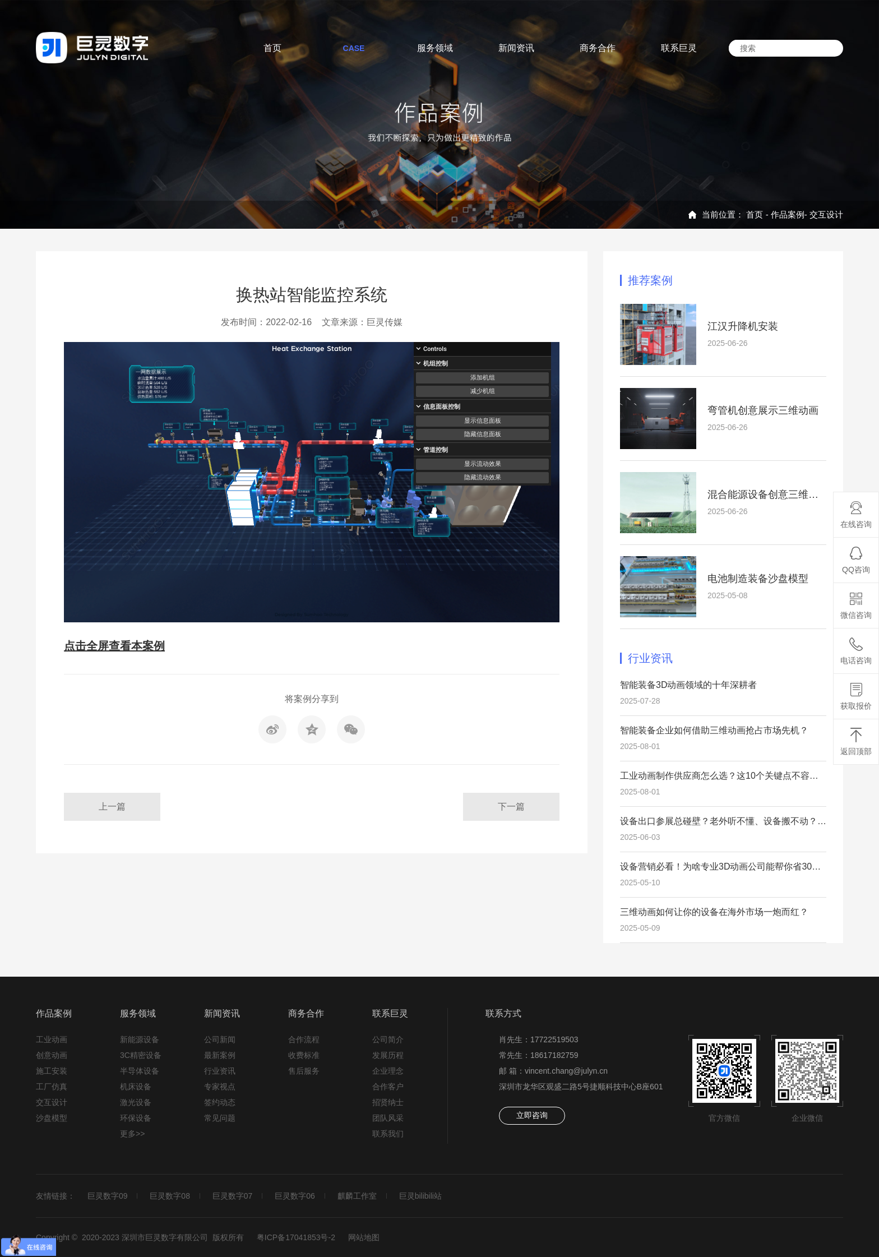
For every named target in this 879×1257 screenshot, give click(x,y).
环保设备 (135, 1117)
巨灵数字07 (232, 1195)
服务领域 (138, 1013)
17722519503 (554, 1039)
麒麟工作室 (357, 1195)
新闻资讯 (222, 1013)
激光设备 (135, 1102)
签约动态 (219, 1102)
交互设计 (826, 214)
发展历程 (388, 1055)
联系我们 (388, 1133)
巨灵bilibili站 (420, 1195)
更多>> (132, 1133)
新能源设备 (139, 1039)
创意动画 (51, 1055)
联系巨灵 (390, 1013)
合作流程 (304, 1039)
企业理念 (388, 1070)
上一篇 (112, 806)
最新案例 (219, 1055)
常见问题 (219, 1117)
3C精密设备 (140, 1055)
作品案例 (787, 214)
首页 (754, 214)
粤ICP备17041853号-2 (296, 1237)
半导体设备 (139, 1070)
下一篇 (511, 806)
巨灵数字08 (170, 1195)
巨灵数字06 (295, 1195)
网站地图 (364, 1237)
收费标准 (304, 1055)
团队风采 (388, 1117)
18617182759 (554, 1055)
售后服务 (304, 1070)
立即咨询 (532, 1115)
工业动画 (51, 1039)
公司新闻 (219, 1039)
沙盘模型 (51, 1117)
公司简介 (388, 1039)
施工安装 (51, 1070)
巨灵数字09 (107, 1195)
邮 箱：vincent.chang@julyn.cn (553, 1070)
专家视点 (219, 1086)
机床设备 (135, 1086)
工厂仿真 (51, 1086)
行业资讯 (219, 1070)
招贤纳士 (388, 1102)
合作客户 (388, 1086)
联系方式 (503, 1013)
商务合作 (306, 1013)
